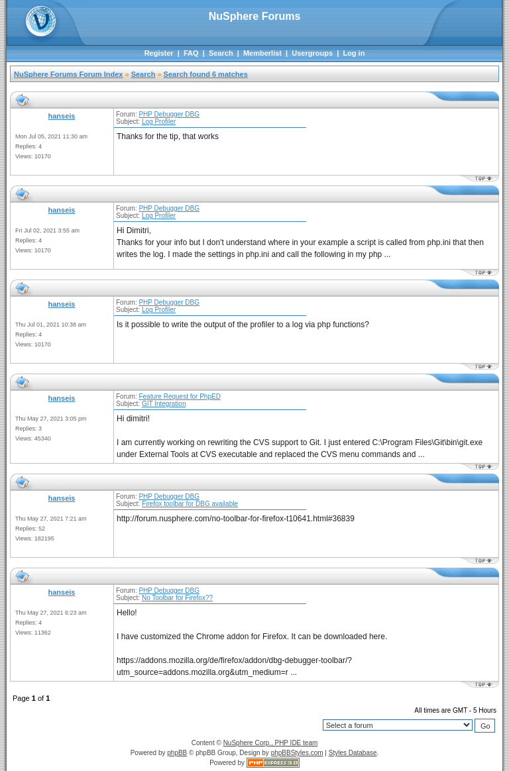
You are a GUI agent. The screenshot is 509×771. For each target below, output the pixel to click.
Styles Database (353, 752)
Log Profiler (159, 121)
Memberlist (262, 53)
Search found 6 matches (206, 74)
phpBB (177, 752)
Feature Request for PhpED (179, 396)
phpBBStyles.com (297, 752)
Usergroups (312, 53)
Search (221, 53)
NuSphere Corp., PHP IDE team (270, 742)
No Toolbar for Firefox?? (177, 597)
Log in (354, 53)
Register (159, 53)
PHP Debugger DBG (169, 114)
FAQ (191, 53)
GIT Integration (164, 403)
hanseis (62, 116)
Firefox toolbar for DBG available (190, 503)
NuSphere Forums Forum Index (68, 74)
